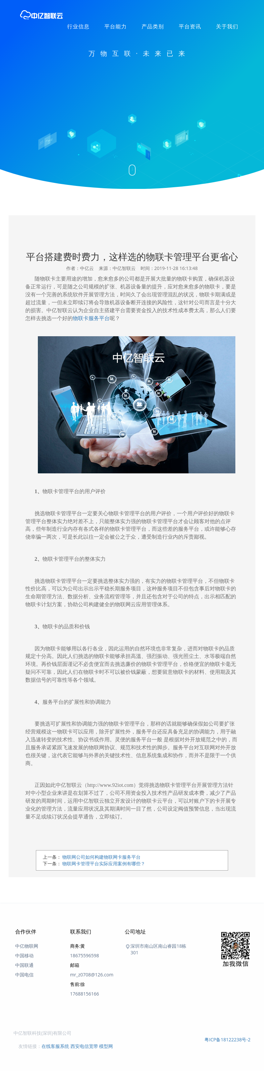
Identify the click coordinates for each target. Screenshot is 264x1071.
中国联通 (24, 965)
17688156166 (84, 994)
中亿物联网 (26, 946)
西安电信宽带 (84, 1046)
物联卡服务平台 (91, 318)
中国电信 (24, 974)
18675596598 (84, 955)
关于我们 (227, 26)
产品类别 (153, 26)
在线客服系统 (55, 1046)
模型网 (106, 1046)
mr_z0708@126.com (92, 974)
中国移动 (24, 955)
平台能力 (115, 26)
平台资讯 (190, 26)
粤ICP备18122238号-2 (227, 1039)
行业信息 (78, 26)
